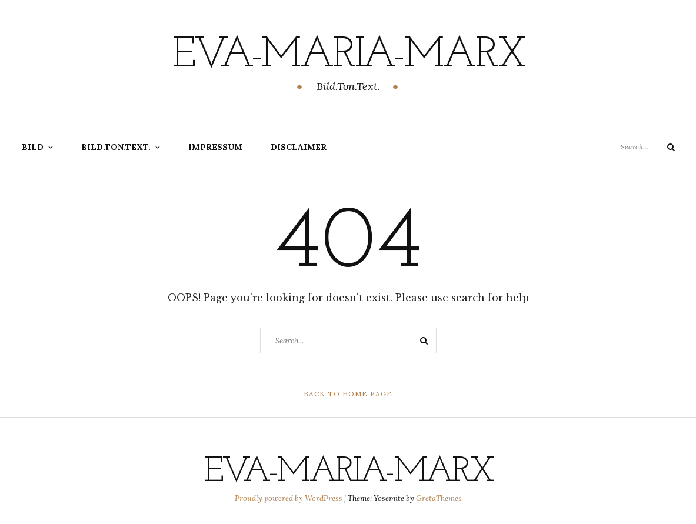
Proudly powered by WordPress (289, 498)
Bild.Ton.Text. (116, 147)
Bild (33, 147)
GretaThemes (439, 498)
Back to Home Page (348, 393)
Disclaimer (299, 147)
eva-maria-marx (348, 56)
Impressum (215, 147)
